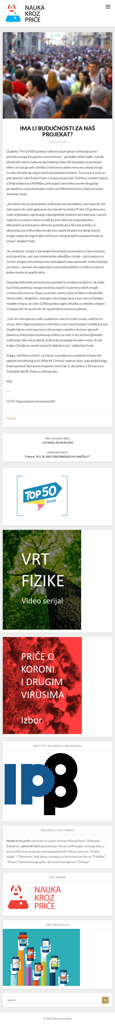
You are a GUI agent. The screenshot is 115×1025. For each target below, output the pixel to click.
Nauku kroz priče (18, 841)
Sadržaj (10, 418)
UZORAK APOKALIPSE (57, 440)
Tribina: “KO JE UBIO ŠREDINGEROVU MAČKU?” (57, 454)
